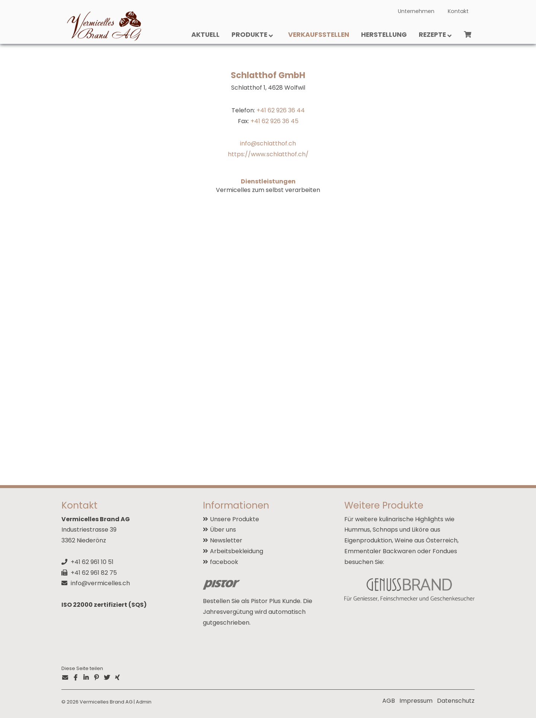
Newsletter (226, 540)
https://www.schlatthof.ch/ (268, 154)
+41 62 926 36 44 (280, 110)
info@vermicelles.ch (100, 583)
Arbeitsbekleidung (236, 551)
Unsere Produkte (234, 519)
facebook (224, 562)
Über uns (223, 529)
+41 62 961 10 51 (92, 562)
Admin (143, 702)
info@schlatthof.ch (268, 143)
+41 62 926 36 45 (275, 121)
